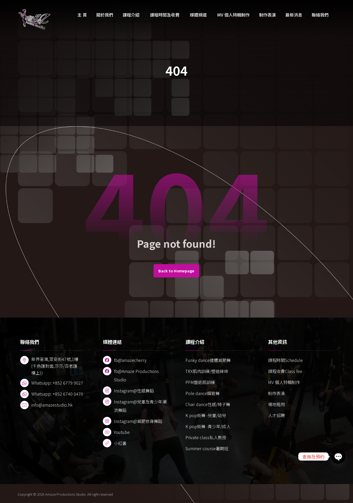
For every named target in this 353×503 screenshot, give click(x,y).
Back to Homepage (176, 271)
